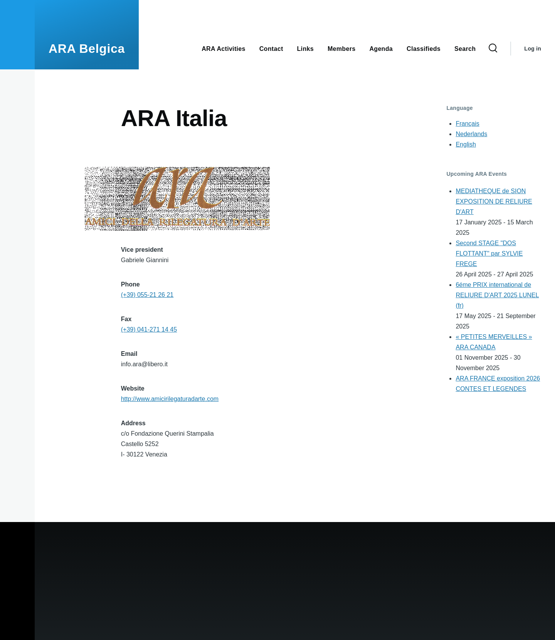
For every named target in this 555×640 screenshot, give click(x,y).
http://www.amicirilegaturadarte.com (170, 399)
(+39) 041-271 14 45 (149, 329)
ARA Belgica (87, 49)
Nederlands (471, 134)
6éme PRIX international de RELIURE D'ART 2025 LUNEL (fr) (497, 295)
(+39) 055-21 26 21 (147, 294)
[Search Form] (493, 48)
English (466, 144)
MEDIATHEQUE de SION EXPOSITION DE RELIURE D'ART (494, 201)
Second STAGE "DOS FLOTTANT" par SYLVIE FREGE (489, 253)
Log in (532, 48)
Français (467, 123)
